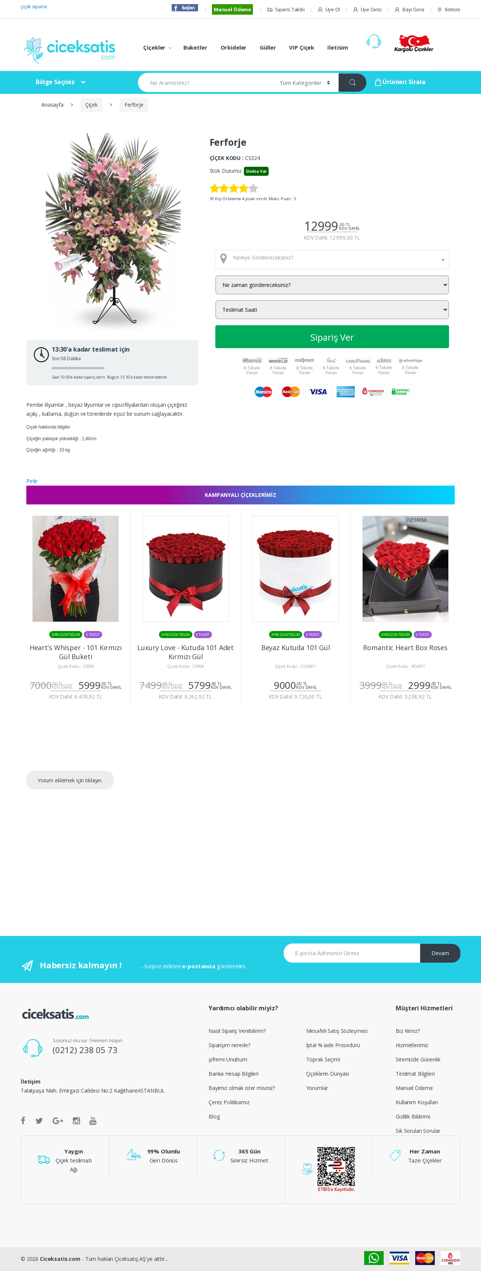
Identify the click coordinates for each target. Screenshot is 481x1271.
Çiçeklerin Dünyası (327, 1073)
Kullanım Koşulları (416, 1102)
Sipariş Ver (332, 337)
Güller (268, 47)
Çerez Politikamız (229, 1102)
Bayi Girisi (409, 9)
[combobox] (332, 259)
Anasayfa (52, 104)
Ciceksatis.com (60, 1258)
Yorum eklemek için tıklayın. (70, 780)
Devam (440, 953)
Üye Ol (328, 9)
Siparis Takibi (286, 9)
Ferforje (134, 104)
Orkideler (234, 47)
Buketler (195, 47)
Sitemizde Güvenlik (418, 1059)
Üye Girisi (367, 9)
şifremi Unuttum (228, 1059)
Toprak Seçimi (323, 1059)
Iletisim (448, 9)
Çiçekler (154, 47)
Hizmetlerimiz (412, 1045)
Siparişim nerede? (229, 1045)
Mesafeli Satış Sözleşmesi (337, 1030)
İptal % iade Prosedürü (333, 1045)
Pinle (32, 481)
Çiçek (91, 104)
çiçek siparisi (34, 6)
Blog (214, 1116)
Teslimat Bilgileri (415, 1073)
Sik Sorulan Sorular (418, 1130)
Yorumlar (317, 1087)
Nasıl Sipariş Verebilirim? (237, 1030)
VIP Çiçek (301, 47)
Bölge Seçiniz (55, 82)
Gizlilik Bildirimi (413, 1116)
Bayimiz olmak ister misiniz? (242, 1087)
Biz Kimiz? (408, 1030)
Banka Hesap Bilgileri (234, 1073)
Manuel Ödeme (232, 9)
